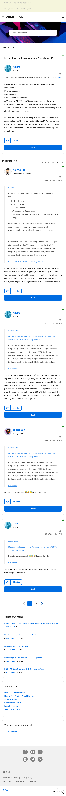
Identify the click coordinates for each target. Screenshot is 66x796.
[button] (8, 140)
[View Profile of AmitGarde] (19, 169)
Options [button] (62, 48)
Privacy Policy (27, 778)
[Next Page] (42, 604)
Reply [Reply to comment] (33, 298)
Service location (11, 699)
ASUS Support (10, 732)
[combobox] (33, 33)
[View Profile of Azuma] (17, 66)
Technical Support (12, 709)
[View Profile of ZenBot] (59, 77)
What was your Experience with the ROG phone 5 (23, 658)
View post (12, 368)
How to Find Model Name (15, 693)
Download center (11, 706)
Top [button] (6, 790)
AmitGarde (13, 330)
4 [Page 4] (36, 603)
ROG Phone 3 (8, 48)
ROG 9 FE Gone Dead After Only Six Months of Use (24, 669)
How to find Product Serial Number (19, 696)
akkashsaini (13, 541)
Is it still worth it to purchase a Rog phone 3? (26, 261)
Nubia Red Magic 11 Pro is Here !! (16, 646)
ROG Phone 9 (10, 638)
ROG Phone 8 (10, 627)
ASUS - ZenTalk (14, 17)
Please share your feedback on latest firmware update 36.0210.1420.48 (31, 623)
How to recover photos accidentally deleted (21, 635)
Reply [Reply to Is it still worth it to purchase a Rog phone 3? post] (33, 147)
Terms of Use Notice (10, 778)
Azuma (11, 187)
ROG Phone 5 (10, 661)
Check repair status (12, 703)
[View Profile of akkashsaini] (19, 429)
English (8, 772)
